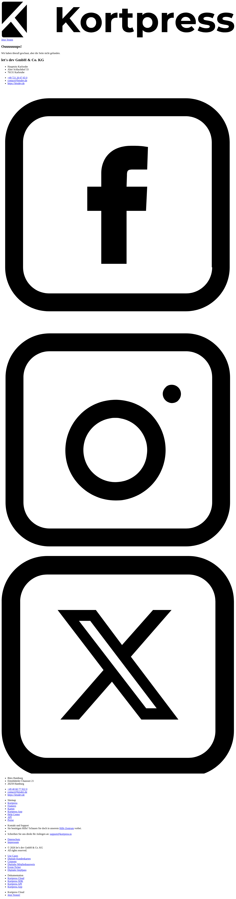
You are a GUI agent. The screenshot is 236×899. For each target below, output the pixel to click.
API (10, 817)
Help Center (14, 814)
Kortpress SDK (15, 881)
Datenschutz (14, 839)
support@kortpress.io (61, 834)
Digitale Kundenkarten (19, 858)
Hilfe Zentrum (66, 828)
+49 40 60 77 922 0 (17, 789)
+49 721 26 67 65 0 (17, 77)
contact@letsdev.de (17, 80)
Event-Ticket (14, 867)
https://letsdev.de (16, 83)
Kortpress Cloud (16, 878)
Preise (11, 820)
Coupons (12, 861)
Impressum (13, 842)
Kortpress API (15, 884)
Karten (11, 808)
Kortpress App (15, 811)
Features (12, 806)
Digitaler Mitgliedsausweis (21, 864)
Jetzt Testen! (14, 895)
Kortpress (12, 803)
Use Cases (13, 855)
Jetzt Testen (7, 39)
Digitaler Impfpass (17, 870)
